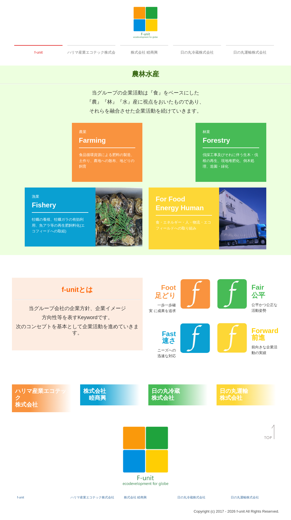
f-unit (38, 52)
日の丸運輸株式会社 (250, 52)
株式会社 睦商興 (144, 52)
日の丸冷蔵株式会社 (197, 52)
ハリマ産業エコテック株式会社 (91, 52)
